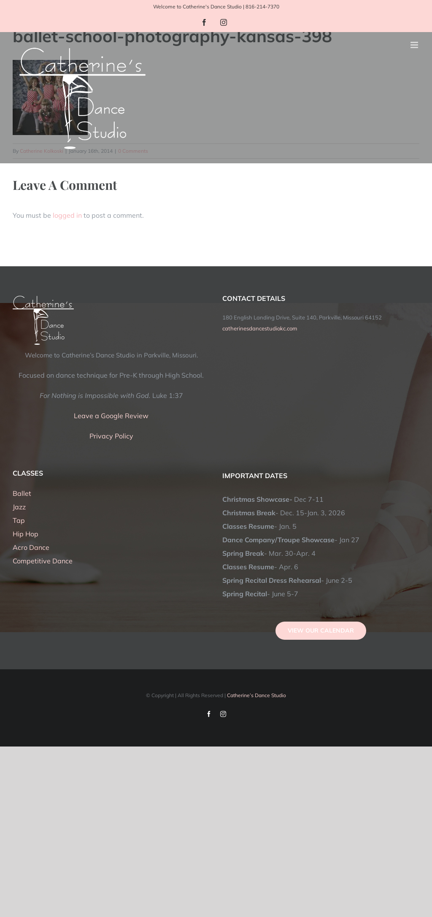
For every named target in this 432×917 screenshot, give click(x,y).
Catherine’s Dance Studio (256, 695)
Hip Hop (25, 534)
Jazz (19, 507)
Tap (19, 520)
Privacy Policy (111, 436)
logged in (67, 215)
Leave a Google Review (111, 415)
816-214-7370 (262, 6)
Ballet (22, 493)
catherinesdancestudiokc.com (259, 328)
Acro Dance (31, 547)
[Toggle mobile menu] (414, 45)
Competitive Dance (43, 561)
